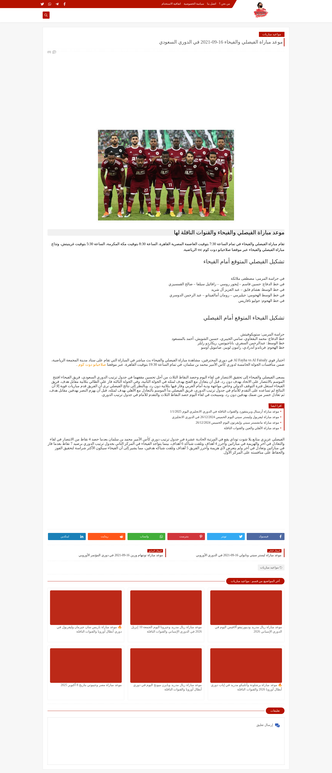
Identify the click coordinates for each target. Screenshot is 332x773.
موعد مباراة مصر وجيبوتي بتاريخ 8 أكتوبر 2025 (91, 685)
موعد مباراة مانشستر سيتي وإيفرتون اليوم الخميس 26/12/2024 (237, 422)
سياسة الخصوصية (194, 3)
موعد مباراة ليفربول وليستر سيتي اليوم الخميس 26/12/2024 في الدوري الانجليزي (225, 417)
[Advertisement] (166, 87)
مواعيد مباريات (271, 34)
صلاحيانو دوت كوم (91, 364)
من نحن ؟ (224, 3)
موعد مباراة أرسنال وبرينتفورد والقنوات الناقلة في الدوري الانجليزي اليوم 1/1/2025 (224, 411)
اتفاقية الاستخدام (171, 3)
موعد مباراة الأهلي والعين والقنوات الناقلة (251, 428)
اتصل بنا (211, 3)
